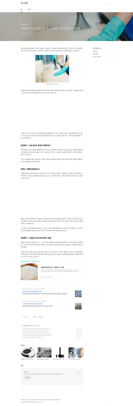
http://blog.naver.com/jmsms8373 (32, 301)
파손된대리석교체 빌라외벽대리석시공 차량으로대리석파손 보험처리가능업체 (44, 294)
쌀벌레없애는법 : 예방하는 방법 (30, 261)
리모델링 (95, 51)
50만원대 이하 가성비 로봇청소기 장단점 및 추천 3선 (35, 329)
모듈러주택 (95, 54)
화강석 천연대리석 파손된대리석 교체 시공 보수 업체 (37, 306)
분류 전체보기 (97, 48)
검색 (107, 3)
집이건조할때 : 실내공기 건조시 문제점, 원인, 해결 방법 (36, 335)
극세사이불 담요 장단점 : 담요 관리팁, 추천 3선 (34, 331)
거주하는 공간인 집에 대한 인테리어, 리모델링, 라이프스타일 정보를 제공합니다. (43, 374)
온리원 (24, 3)
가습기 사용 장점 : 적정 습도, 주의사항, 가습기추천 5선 (36, 333)
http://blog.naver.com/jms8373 (31, 289)
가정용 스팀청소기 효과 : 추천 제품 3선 (32, 337)
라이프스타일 (26, 325)
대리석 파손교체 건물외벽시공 (32, 291)
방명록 (29, 9)
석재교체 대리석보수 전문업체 (32, 304)
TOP (111, 400)
